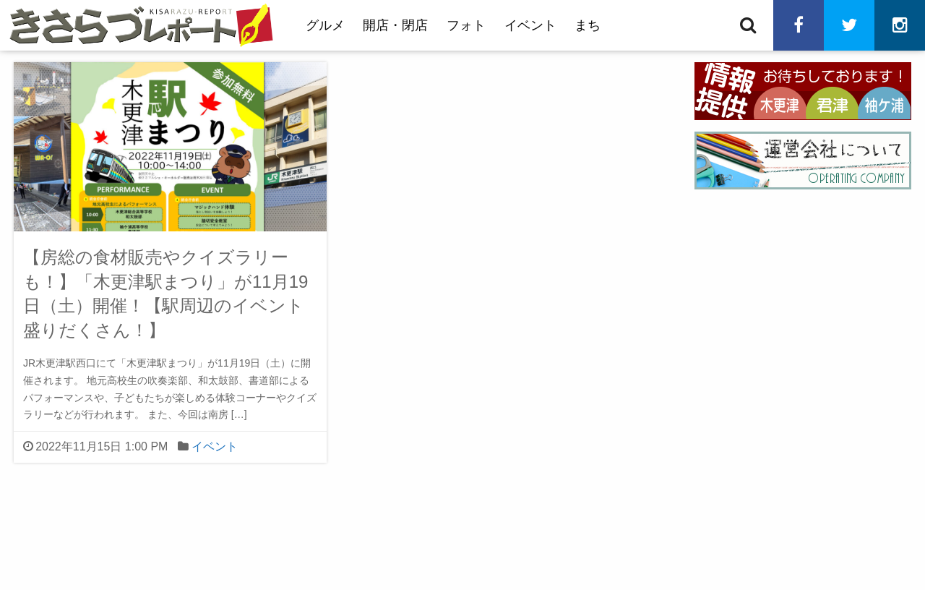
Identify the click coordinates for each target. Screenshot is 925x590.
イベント (530, 25)
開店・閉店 (395, 25)
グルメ (325, 25)
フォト (466, 25)
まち (588, 25)
